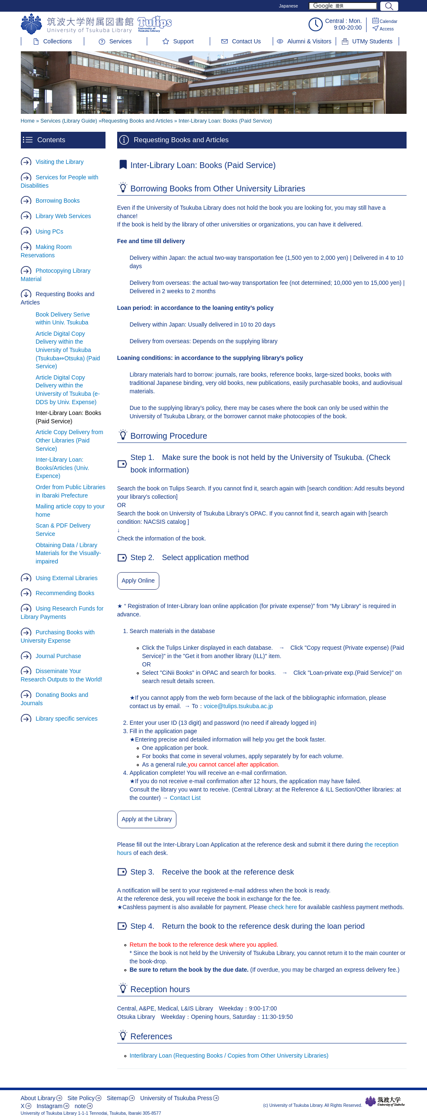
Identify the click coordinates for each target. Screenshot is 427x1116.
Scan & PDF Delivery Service (63, 529)
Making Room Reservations (46, 251)
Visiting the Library (60, 161)
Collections (57, 41)
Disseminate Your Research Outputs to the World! (62, 675)
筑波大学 (385, 1101)
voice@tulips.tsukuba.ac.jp (238, 706)
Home (28, 121)
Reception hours (160, 989)
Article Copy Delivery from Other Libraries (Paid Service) (69, 440)
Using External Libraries (67, 578)
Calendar (389, 21)
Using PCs (49, 231)
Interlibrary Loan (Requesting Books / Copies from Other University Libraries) (229, 1055)
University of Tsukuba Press (176, 1098)
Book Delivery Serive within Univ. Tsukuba (63, 318)
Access (387, 28)
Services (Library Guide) (68, 121)
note (80, 1106)
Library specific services (67, 718)
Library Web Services (63, 216)
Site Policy (81, 1098)
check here (284, 907)
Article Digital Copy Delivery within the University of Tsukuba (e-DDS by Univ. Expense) (68, 389)
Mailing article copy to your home (70, 510)
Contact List (185, 797)
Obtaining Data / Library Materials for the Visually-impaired (68, 553)
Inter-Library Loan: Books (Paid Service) (68, 417)
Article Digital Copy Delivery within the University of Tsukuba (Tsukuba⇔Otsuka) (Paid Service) (68, 349)
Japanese (288, 5)
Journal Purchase (58, 656)
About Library (38, 1098)
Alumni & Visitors (309, 41)
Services (120, 41)
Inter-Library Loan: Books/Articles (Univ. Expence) (62, 467)
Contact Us (246, 41)
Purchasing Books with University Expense (58, 636)
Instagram (50, 1106)
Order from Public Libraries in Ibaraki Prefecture (70, 491)
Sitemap (117, 1098)
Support (183, 41)
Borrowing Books (58, 200)
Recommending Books (65, 593)
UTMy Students (372, 41)
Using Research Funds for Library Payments (62, 612)
